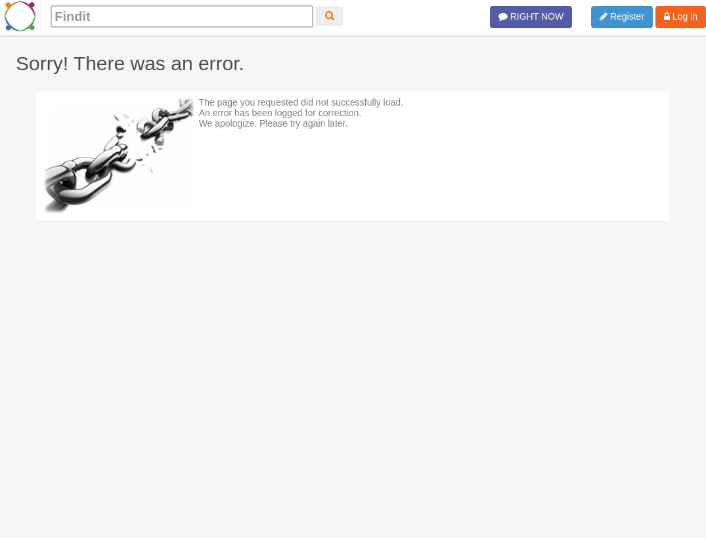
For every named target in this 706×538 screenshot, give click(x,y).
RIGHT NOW (530, 16)
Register (622, 16)
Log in (680, 16)
